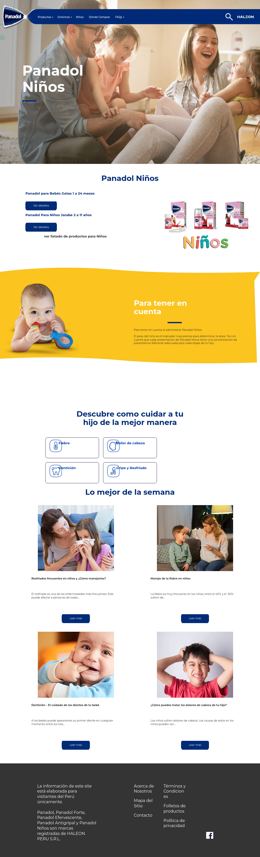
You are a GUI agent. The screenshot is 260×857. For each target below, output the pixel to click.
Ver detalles (41, 205)
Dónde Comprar (99, 17)
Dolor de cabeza (130, 443)
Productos (44, 17)
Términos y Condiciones (175, 791)
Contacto (143, 815)
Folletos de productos (175, 808)
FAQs (118, 17)
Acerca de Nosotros (144, 789)
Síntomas (64, 17)
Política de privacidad (174, 823)
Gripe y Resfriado (131, 468)
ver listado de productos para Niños (75, 236)
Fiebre (64, 443)
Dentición (67, 468)
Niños (80, 17)
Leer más (76, 618)
